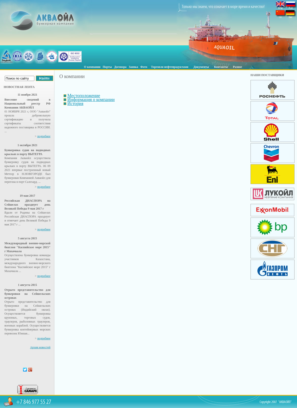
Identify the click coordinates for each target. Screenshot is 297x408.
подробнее (43, 136)
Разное (237, 67)
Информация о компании (91, 99)
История (76, 103)
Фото (143, 67)
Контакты (221, 67)
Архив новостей (40, 347)
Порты (107, 67)
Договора (120, 67)
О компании (92, 67)
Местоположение (84, 95)
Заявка (133, 67)
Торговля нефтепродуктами (169, 67)
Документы (201, 67)
